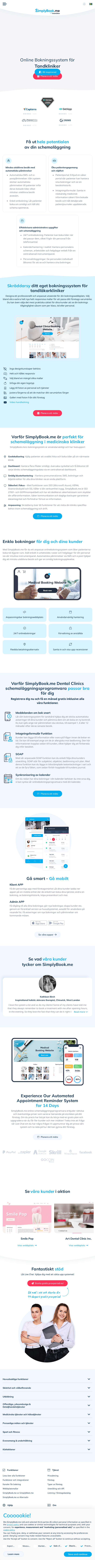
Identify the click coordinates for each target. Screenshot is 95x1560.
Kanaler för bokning (12, 1484)
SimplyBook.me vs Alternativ (15, 1497)
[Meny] (5, 4)
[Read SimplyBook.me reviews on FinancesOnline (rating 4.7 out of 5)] (29, 122)
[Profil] (84, 4)
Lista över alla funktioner (14, 1475)
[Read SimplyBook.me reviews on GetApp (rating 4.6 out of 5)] (65, 111)
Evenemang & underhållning (17, 1440)
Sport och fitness (11, 1432)
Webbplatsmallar (10, 1488)
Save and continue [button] (77, 1554)
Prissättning (53, 1475)
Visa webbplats (25, 1245)
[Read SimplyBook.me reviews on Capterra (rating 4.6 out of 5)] (29, 111)
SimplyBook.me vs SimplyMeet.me (18, 1493)
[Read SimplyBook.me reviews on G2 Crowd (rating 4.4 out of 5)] (65, 122)
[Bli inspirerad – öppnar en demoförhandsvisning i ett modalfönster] (47, 72)
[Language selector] (89, 4)
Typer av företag (55, 1484)
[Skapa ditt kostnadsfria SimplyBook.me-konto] (47, 1283)
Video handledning (19, 402)
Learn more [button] (13, 1554)
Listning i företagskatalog (59, 1493)
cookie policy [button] (9, 1530)
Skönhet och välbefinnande (17, 1388)
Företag (51, 1480)
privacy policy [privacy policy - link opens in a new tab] (13, 1524)
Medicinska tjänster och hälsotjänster (22, 1414)
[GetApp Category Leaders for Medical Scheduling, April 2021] (48, 103)
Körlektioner (9, 1449)
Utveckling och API (56, 1488)
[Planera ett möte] (47, 516)
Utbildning (8, 1396)
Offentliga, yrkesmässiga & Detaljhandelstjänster (17, 1405)
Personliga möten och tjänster (18, 1423)
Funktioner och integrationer (16, 1480)
